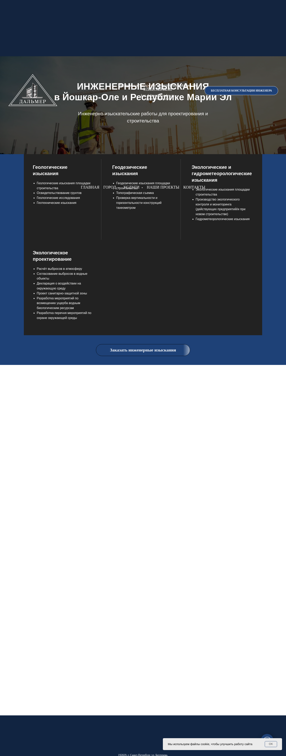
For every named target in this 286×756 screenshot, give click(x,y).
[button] (241, 90)
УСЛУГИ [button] (131, 187)
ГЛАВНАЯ (90, 187)
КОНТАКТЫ (194, 187)
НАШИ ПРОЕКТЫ (163, 187)
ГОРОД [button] (110, 187)
